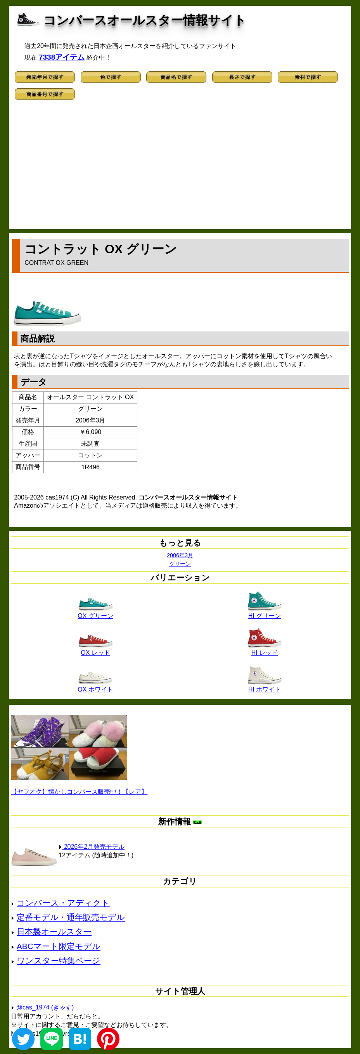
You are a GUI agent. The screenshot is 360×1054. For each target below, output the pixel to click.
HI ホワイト (264, 686)
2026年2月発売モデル (92, 846)
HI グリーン (264, 613)
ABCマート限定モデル (58, 946)
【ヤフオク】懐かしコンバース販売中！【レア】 (79, 791)
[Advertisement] (180, 167)
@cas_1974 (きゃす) (45, 1007)
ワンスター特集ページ (58, 960)
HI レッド (264, 650)
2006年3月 (180, 555)
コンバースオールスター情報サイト (144, 20)
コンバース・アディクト (63, 902)
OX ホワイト (95, 686)
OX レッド (95, 650)
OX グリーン (95, 613)
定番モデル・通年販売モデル (71, 917)
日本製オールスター (54, 931)
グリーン (180, 564)
